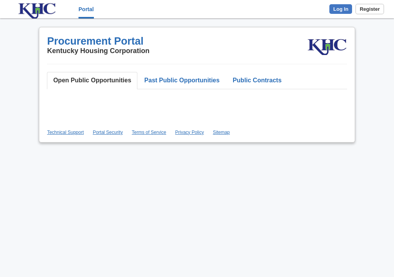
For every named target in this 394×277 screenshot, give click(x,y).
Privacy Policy (189, 132)
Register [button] (370, 9)
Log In (340, 9)
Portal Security (108, 132)
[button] (92, 80)
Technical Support (65, 132)
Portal (86, 9)
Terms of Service (149, 132)
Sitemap (221, 132)
